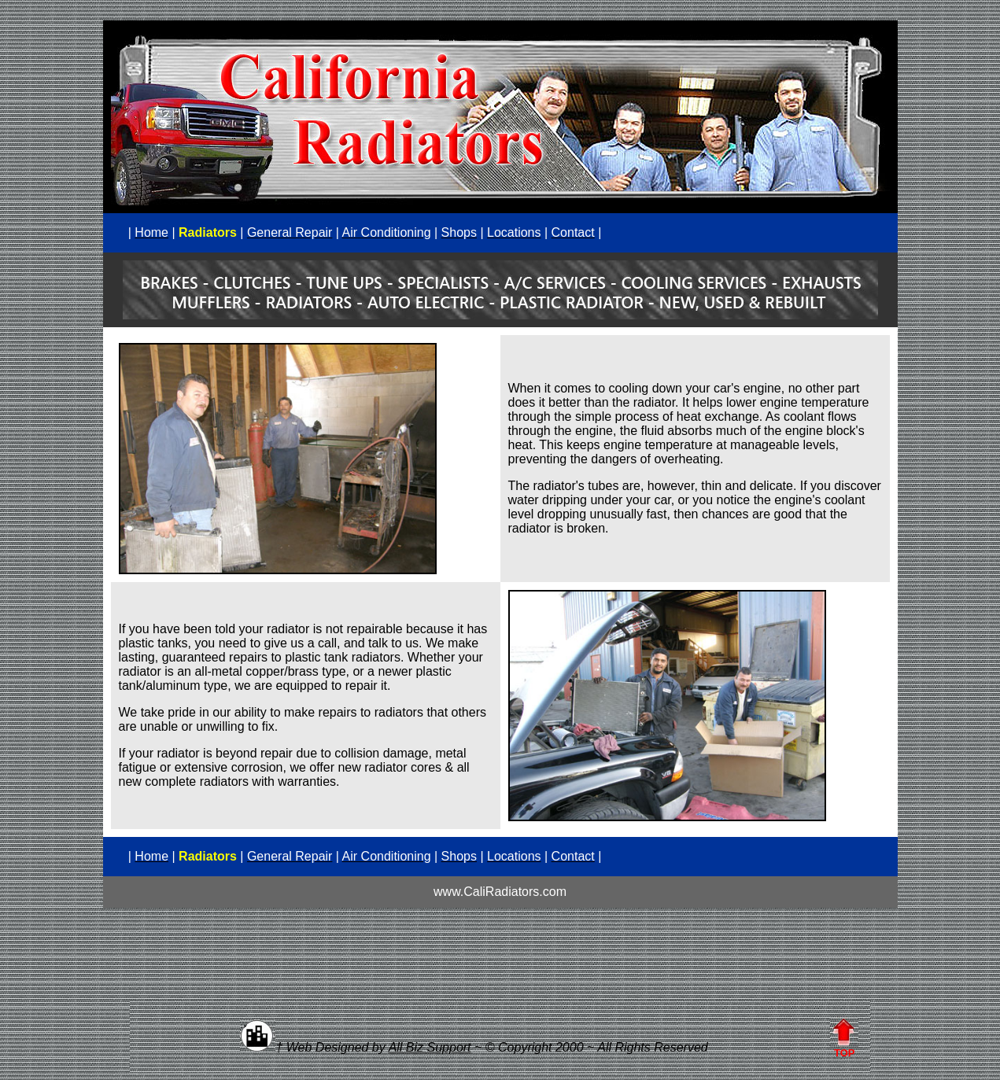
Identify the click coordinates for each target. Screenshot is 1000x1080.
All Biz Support (430, 1047)
